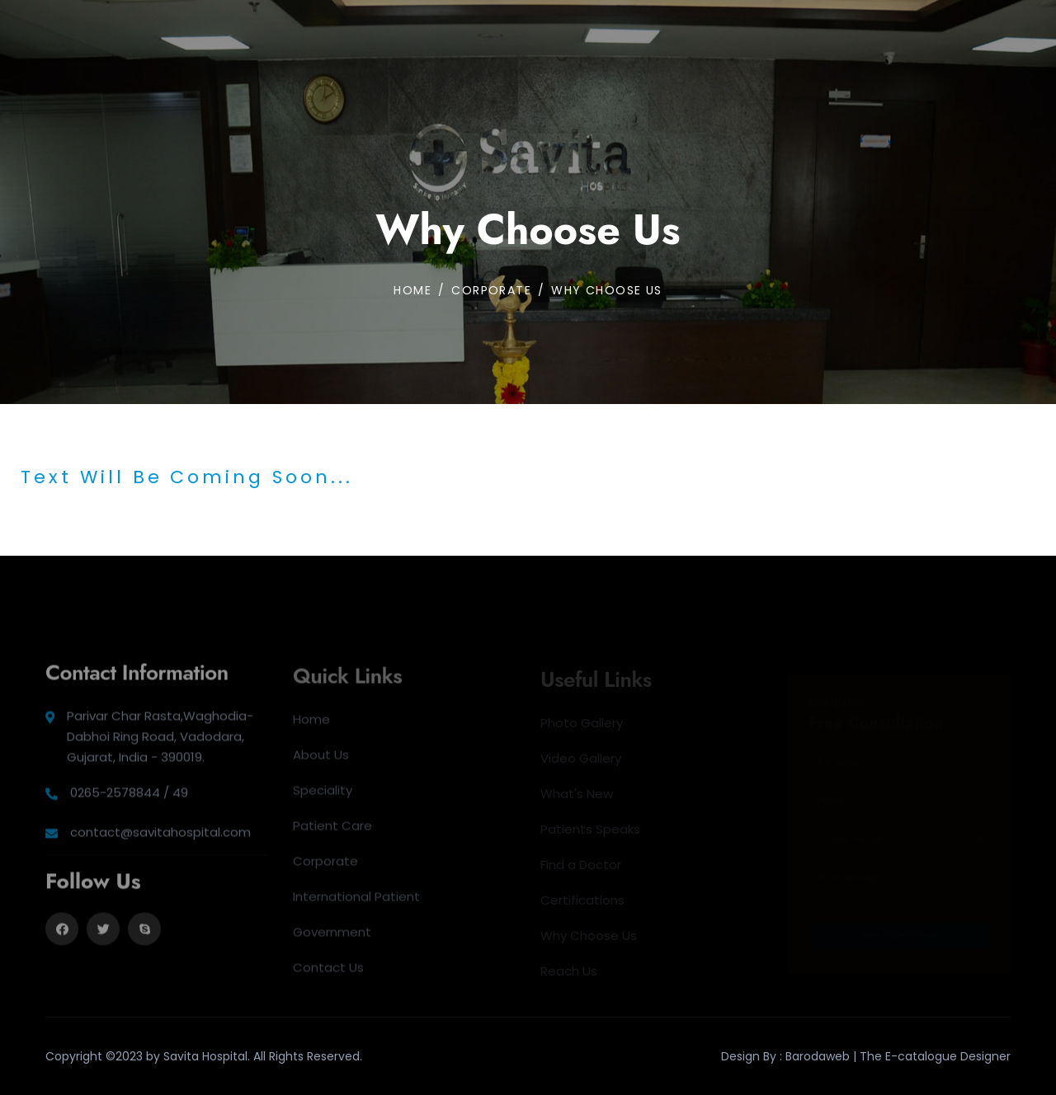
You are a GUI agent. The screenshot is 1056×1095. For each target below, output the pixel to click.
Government (332, 937)
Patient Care (332, 830)
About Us (321, 759)
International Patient (356, 901)
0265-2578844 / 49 (129, 798)
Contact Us (328, 972)
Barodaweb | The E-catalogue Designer (898, 1056)
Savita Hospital (205, 1056)
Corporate (325, 866)
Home (412, 290)
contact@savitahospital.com (160, 838)
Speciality (322, 795)
